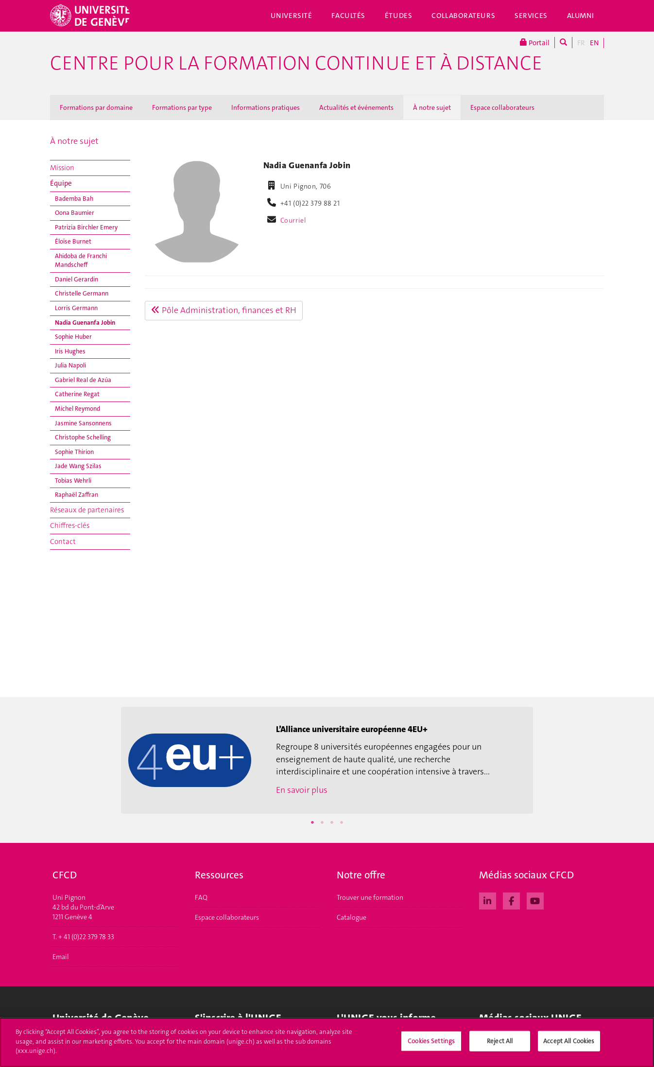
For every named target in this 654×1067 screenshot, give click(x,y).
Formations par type (182, 107)
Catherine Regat (77, 394)
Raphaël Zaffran (76, 494)
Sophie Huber (73, 336)
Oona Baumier (74, 213)
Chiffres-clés (69, 525)
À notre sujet (432, 107)
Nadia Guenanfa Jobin (85, 322)
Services (531, 15)
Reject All (500, 1046)
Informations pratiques (265, 107)
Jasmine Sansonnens (83, 423)
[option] (327, 760)
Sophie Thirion (74, 452)
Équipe (61, 183)
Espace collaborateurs (502, 107)
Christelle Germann (81, 293)
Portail (535, 42)
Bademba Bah (74, 198)
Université (291, 15)
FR (581, 43)
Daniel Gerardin (76, 279)
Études (398, 15)
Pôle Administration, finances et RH (223, 310)
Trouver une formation (370, 897)
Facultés (348, 15)
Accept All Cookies (568, 1046)
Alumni (580, 15)
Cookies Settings (431, 1046)
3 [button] (332, 822)
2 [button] (322, 822)
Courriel (293, 220)
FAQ (201, 897)
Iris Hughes (70, 351)
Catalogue (351, 917)
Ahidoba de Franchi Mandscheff (81, 260)
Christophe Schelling (83, 437)
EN (594, 43)
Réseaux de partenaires (87, 510)
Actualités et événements (356, 107)
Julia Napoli (70, 365)
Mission (62, 168)
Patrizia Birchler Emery (86, 227)
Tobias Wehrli (73, 480)
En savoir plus (301, 790)
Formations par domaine (96, 107)
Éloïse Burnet (73, 241)
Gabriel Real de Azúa (83, 380)
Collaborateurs (463, 15)
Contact (63, 541)
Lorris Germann (76, 308)
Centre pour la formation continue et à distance (296, 63)
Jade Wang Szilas (78, 466)
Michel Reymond (77, 408)
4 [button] (341, 822)
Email (60, 956)
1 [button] (312, 822)
